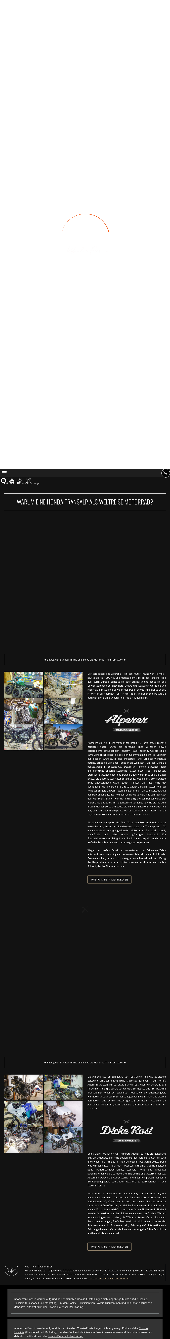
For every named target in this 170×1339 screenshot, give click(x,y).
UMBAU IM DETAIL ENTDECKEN (109, 879)
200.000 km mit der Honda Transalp (109, 1278)
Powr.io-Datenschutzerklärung (65, 1307)
